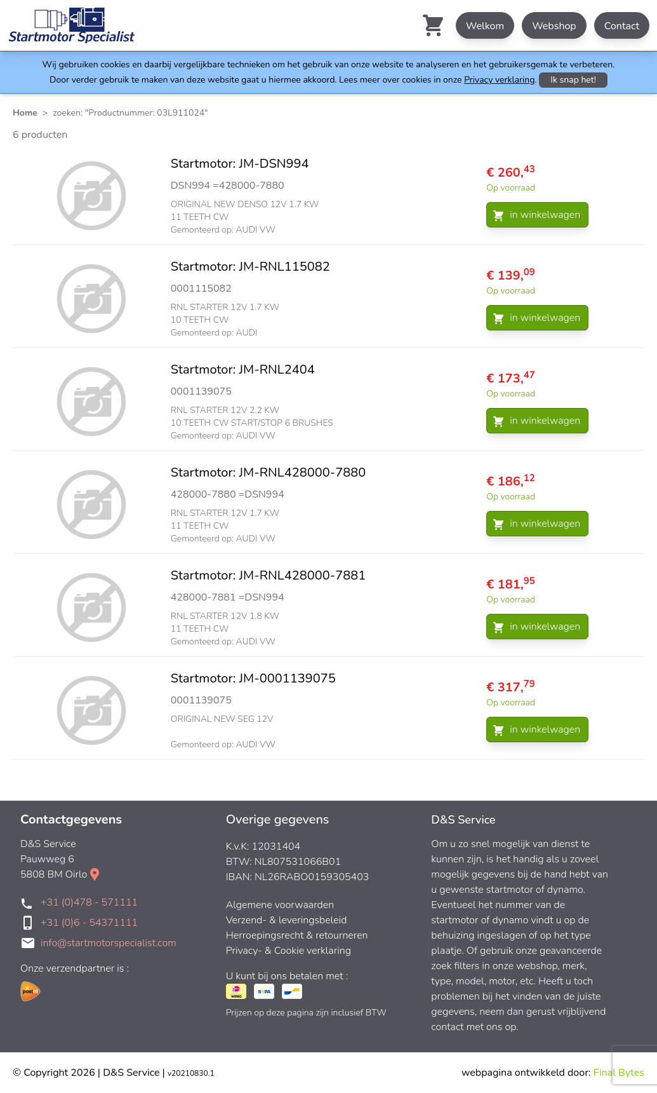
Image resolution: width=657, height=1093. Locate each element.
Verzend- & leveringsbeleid (286, 920)
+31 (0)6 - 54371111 (89, 923)
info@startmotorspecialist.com (108, 943)
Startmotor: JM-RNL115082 (250, 266)
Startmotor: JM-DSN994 (240, 163)
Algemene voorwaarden (280, 905)
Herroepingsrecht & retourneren (297, 935)
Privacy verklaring (499, 80)
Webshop (554, 26)
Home (25, 113)
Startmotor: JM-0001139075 (253, 678)
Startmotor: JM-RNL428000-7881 (268, 575)
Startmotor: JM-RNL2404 (243, 369)
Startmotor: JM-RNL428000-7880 (268, 472)
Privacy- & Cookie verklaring (288, 951)
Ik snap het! (573, 80)
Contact (621, 26)
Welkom (485, 26)
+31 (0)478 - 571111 (89, 902)
